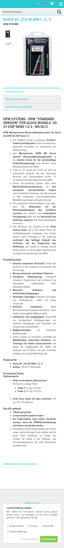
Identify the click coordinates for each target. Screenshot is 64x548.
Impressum (32, 503)
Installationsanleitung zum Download (20, 463)
